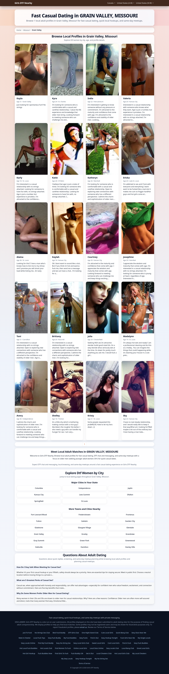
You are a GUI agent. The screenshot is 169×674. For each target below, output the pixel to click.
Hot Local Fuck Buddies (28, 648)
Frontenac (130, 514)
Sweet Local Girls (98, 643)
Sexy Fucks (83, 638)
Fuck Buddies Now (45, 653)
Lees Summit (84, 494)
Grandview (130, 534)
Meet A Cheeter (25, 638)
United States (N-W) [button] (144, 3)
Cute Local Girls (107, 633)
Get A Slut (90, 653)
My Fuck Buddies (70, 638)
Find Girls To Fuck (61, 653)
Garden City (130, 521)
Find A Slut (94, 638)
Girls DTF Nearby (23, 3)
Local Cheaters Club (104, 653)
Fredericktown (84, 514)
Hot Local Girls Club (121, 653)
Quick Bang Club (122, 633)
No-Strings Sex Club (42, 633)
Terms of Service (84, 663)
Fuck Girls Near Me (127, 638)
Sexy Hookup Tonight (83, 658)
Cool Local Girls (114, 643)
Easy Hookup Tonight (109, 638)
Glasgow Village (84, 527)
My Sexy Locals (67, 658)
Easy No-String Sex (63, 643)
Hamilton (84, 547)
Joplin (130, 488)
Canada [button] (110, 3)
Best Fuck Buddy (59, 633)
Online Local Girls (80, 648)
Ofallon (130, 494)
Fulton (39, 521)
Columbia (39, 488)
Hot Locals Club (46, 648)
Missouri (26, 30)
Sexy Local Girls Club (81, 643)
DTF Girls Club (73, 633)
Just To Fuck (27, 633)
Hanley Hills (130, 547)
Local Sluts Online (96, 648)
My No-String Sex (101, 658)
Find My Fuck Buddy (45, 643)
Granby (84, 534)
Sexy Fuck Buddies (141, 643)
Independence (84, 488)
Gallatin (84, 521)
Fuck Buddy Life (77, 653)
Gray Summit (39, 540)
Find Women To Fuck (63, 648)
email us (83, 627)
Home (18, 30)
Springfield (38, 501)
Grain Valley (39, 534)
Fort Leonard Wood (39, 514)
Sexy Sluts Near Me (138, 633)
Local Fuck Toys (39, 638)
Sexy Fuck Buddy (54, 638)
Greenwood (130, 540)
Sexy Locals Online (28, 643)
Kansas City (39, 494)
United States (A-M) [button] (125, 3)
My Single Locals (144, 638)
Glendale (130, 527)
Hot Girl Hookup (29, 653)
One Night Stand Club (90, 633)
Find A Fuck (126, 643)
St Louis (84, 501)
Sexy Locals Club (112, 648)
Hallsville (39, 547)
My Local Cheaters (139, 653)
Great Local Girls (143, 648)
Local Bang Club (128, 648)
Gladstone (39, 527)
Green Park (84, 540)
